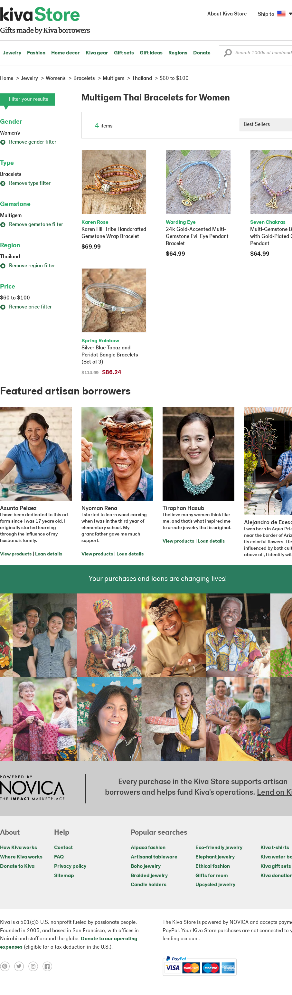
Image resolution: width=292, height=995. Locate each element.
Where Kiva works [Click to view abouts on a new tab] (21, 857)
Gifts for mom (211, 875)
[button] (228, 54)
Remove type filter (25, 183)
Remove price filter (26, 307)
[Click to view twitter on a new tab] (21, 966)
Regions (177, 53)
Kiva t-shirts (274, 847)
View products (16, 554)
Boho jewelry (146, 866)
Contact (63, 847)
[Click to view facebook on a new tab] (48, 966)
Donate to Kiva (17, 866)
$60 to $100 (15, 298)
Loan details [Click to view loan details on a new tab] (48, 554)
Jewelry (12, 53)
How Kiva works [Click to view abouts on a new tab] (18, 847)
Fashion (36, 53)
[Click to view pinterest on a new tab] (7, 966)
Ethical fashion (212, 866)
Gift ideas (151, 53)
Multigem (11, 215)
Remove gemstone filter (31, 224)
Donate (202, 53)
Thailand (10, 257)
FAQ (59, 857)
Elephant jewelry (215, 857)
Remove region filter (27, 266)
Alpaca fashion (148, 847)
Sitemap (64, 875)
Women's (10, 133)
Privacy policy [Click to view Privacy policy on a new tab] (70, 866)
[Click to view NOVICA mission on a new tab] (32, 788)
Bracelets (11, 174)
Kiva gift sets (275, 866)
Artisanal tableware (154, 857)
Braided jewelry (149, 875)
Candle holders (148, 884)
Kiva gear (97, 53)
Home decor (65, 53)
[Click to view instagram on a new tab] (35, 966)
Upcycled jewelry (215, 884)
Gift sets (124, 53)
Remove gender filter (28, 142)
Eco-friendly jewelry (218, 847)
